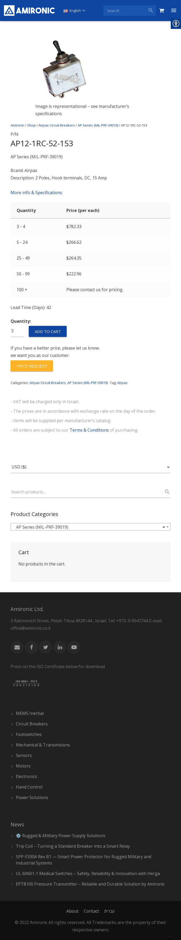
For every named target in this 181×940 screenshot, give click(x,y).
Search (164, 492)
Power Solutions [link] (32, 797)
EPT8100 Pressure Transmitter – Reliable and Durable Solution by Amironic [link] (90, 884)
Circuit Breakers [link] (32, 724)
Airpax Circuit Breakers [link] (56, 125)
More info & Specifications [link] (36, 192)
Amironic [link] (17, 125)
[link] (29, 10)
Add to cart (48, 331)
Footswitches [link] (29, 734)
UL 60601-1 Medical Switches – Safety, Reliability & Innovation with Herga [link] (88, 873)
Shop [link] (31, 125)
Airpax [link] (122, 382)
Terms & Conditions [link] (89, 430)
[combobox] (90, 526)
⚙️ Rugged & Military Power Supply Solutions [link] (60, 835)
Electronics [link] (26, 776)
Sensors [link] (24, 755)
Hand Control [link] (29, 787)
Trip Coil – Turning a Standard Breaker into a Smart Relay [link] (73, 846)
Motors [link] (23, 766)
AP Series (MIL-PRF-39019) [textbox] (89, 527)
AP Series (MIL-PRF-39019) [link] (98, 125)
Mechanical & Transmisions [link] (43, 745)
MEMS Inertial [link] (30, 713)
